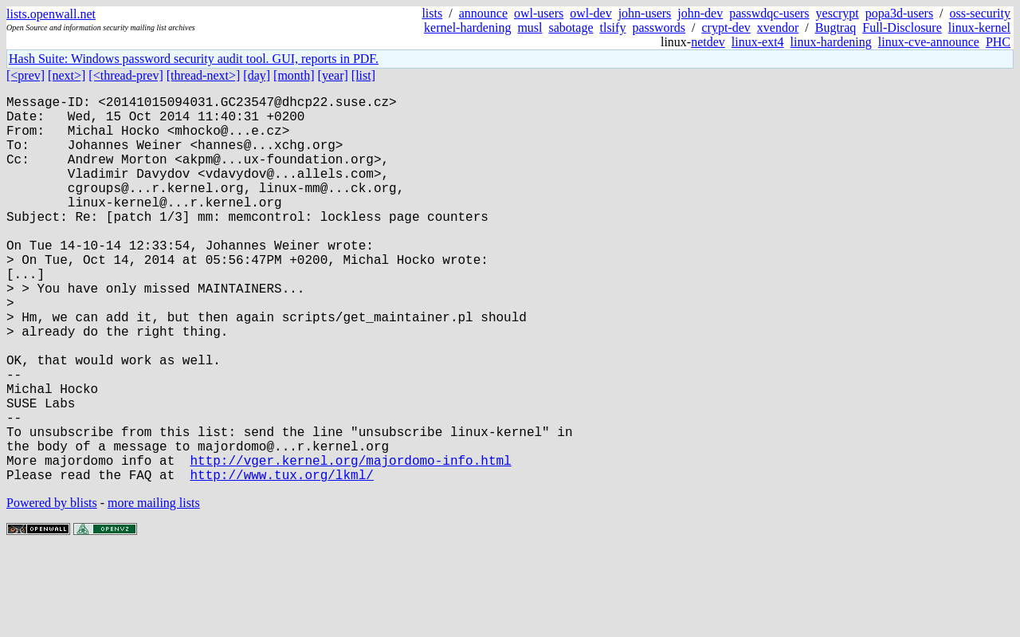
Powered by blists (51, 589)
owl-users (538, 13)
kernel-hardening (467, 27)
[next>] (66, 75)
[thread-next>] (204, 75)
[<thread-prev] (125, 75)
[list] (363, 75)
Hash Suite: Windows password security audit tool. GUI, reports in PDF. (194, 58)
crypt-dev (726, 27)
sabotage (571, 27)
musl (529, 27)
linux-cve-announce (928, 42)
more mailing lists (154, 589)
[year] (333, 75)
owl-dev (590, 13)
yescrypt (837, 13)
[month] (294, 75)
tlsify (612, 27)
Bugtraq (836, 27)
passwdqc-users (769, 13)
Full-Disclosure (902, 27)
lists (432, 13)
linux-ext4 (758, 42)
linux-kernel (979, 27)
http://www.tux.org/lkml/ (281, 560)
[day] (256, 75)
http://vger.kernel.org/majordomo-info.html (350, 543)
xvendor (777, 27)
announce (483, 13)
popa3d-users (899, 13)
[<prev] (25, 75)
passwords (658, 27)
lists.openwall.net (51, 14)
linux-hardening (831, 42)
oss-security (980, 13)
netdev (708, 42)
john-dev (700, 13)
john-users (645, 13)
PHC (998, 42)
